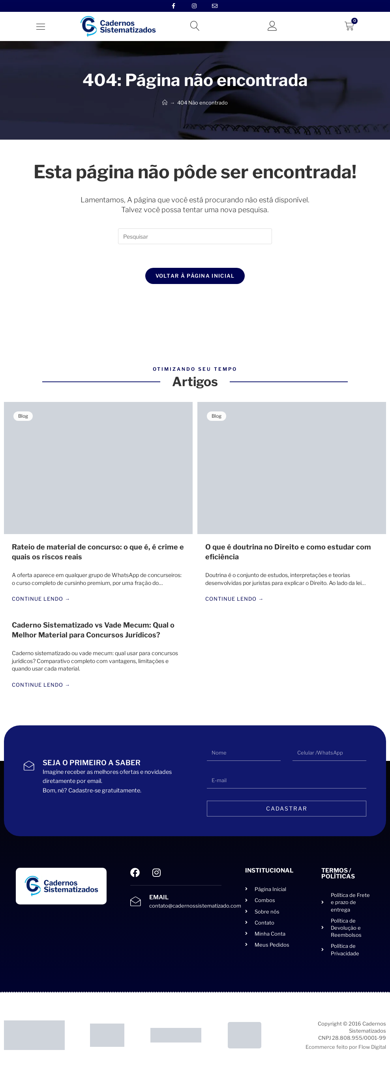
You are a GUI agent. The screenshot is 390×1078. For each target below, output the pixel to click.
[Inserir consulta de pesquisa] (195, 236)
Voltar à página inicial (195, 276)
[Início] (164, 102)
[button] (40, 26)
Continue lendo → (41, 599)
